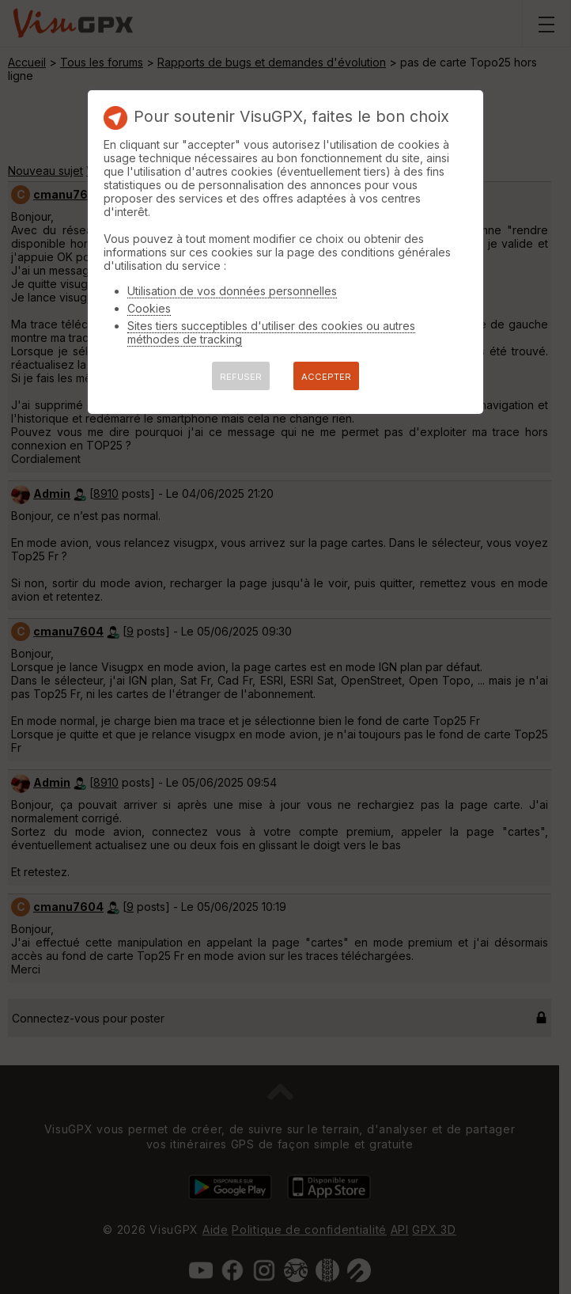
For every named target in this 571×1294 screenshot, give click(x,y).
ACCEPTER (326, 376)
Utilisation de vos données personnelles (232, 291)
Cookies (149, 308)
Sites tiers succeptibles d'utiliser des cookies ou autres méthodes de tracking (271, 332)
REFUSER (241, 376)
